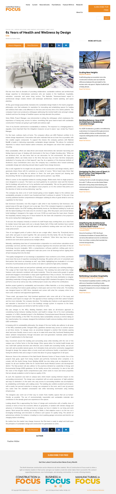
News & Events (45, 5)
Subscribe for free (101, 8)
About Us (79, 12)
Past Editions (56, 5)
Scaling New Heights (94, 73)
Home (28, 5)
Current (34, 5)
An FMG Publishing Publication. (95, 490)
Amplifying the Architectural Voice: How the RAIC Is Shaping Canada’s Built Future (94, 226)
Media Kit (79, 5)
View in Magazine (14, 45)
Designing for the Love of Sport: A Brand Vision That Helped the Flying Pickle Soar (94, 174)
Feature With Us (68, 5)
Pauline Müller (16, 38)
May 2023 (50, 29)
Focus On (9, 29)
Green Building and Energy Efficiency (30, 29)
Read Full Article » (85, 89)
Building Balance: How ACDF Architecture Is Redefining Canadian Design (94, 123)
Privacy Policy (34, 490)
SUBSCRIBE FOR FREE (58, 455)
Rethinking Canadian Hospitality (94, 277)
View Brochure (32, 45)
